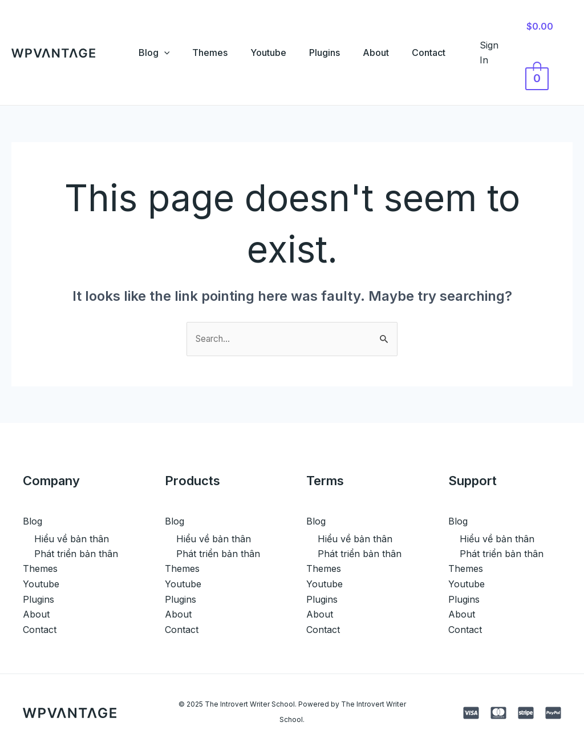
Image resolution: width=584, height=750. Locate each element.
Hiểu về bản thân (71, 539)
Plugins (326, 52)
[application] (153, 52)
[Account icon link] (503, 53)
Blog (143, 52)
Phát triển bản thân (76, 554)
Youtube (266, 52)
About (383, 52)
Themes (203, 52)
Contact (440, 52)
